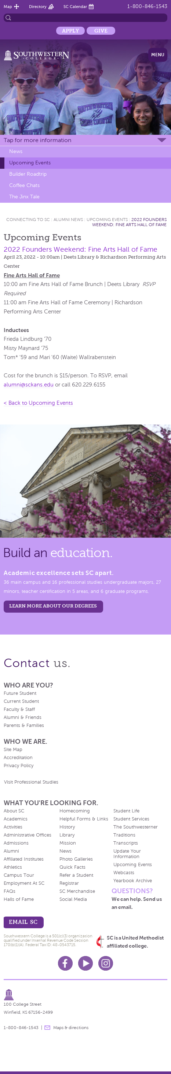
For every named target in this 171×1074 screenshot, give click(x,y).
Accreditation (18, 757)
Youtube (85, 963)
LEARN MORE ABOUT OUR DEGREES (53, 606)
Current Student (21, 701)
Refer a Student (76, 875)
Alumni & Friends (22, 717)
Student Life (126, 811)
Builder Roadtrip (28, 174)
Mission (67, 843)
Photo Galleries (76, 859)
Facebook (65, 963)
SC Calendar (75, 6)
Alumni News (68, 219)
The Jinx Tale (24, 196)
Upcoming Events (30, 162)
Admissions (16, 843)
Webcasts (123, 872)
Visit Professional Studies (31, 782)
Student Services (131, 819)
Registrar (69, 883)
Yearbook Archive (132, 880)
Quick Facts (72, 867)
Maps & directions (70, 1027)
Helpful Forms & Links (83, 819)
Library (66, 835)
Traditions (124, 835)
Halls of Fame (19, 899)
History (67, 827)
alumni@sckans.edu (29, 385)
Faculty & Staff (19, 709)
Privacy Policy (18, 765)
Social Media (73, 899)
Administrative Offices (27, 835)
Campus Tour (19, 875)
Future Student (20, 693)
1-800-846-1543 (147, 6)
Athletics (13, 867)
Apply (70, 31)
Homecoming (74, 811)
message (47, 1027)
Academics (16, 819)
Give (101, 31)
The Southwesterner (135, 827)
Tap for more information (37, 140)
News (15, 151)
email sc (23, 922)
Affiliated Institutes (24, 859)
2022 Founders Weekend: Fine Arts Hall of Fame (129, 222)
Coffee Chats (24, 185)
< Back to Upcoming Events (38, 403)
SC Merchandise (77, 891)
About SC (14, 811)
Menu (157, 54)
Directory (38, 6)
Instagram (105, 963)
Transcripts (125, 843)
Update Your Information (127, 854)
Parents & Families (24, 725)
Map (8, 6)
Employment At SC (24, 883)
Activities (13, 827)
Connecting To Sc (28, 219)
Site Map (13, 749)
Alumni (11, 851)
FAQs (9, 891)
